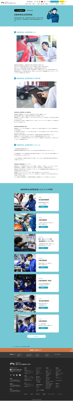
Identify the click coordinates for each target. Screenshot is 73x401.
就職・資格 (42, 3)
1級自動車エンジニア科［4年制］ (28, 377)
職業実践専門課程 (58, 374)
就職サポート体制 (38, 378)
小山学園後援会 (38, 381)
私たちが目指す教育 (58, 371)
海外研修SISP (38, 372)
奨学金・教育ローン (48, 382)
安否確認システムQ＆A (59, 378)
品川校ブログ (57, 387)
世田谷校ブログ (58, 386)
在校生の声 (37, 387)
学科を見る (43, 206)
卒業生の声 (37, 386)
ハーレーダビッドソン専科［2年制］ (29, 385)
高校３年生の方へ (20, 354)
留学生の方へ (58, 3)
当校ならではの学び (28, 3)
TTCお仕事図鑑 (38, 382)
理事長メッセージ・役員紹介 (59, 373)
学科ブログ (26, 394)
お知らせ (31, 394)
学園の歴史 (57, 372)
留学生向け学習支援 (48, 386)
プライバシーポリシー (51, 394)
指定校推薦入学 (48, 374)
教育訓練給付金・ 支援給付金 (50, 381)
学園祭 (37, 374)
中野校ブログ (57, 385)
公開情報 (57, 375)
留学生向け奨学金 (48, 387)
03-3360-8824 (13, 381)
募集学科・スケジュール (49, 371)
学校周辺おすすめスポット (39, 373)
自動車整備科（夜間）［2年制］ (28, 380)
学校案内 (46, 3)
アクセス (47, 1)
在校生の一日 (38, 371)
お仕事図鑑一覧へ (36, 336)
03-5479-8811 (13, 391)
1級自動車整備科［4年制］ (27, 371)
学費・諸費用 (47, 379)
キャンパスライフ (51, 3)
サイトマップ (60, 394)
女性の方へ (37, 354)
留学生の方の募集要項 (49, 385)
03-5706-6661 (13, 386)
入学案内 (38, 3)
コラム (37, 391)
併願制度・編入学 (48, 378)
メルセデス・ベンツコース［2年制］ (29, 378)
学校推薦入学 (47, 375)
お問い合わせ (38, 394)
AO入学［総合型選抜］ (49, 373)
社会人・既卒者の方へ (58, 354)
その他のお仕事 (30, 10)
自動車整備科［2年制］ (27, 373)
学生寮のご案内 (48, 388)
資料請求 (44, 394)
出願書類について (48, 372)
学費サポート (47, 380)
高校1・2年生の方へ (30, 354)
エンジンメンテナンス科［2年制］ (28, 372)
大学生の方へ (47, 354)
